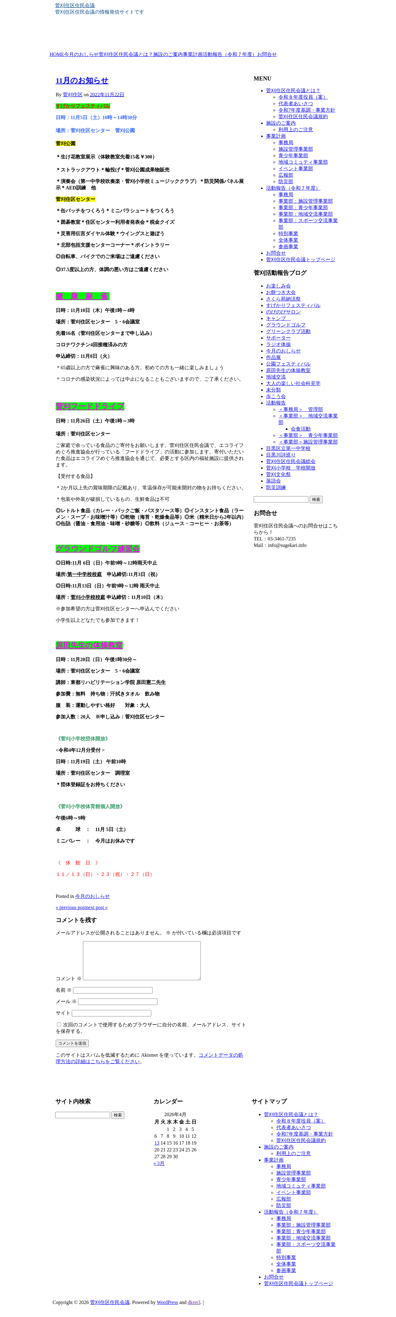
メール (66, 1009)
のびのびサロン (283, 311)
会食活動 (301, 428)
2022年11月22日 (107, 94)
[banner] (198, 27)
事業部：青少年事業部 (303, 207)
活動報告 (276, 402)
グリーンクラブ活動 (288, 331)
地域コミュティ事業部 (303, 162)
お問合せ (267, 54)
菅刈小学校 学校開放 (291, 467)
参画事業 (288, 246)
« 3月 (159, 1170)
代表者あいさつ (295, 103)
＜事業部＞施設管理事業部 (308, 441)
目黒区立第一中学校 (288, 448)
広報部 (285, 175)
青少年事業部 (293, 155)
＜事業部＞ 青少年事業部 (308, 435)
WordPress (167, 1309)
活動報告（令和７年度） (230, 54)
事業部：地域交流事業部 (305, 214)
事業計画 (193, 54)
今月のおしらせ (81, 54)
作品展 (273, 357)
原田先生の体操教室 (288, 370)
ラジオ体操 (278, 344)
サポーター (278, 337)
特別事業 (288, 233)
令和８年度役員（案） (303, 97)
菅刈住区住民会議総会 (291, 461)
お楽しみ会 (278, 285)
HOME (57, 54)
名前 (64, 997)
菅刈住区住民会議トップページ (300, 259)
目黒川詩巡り (281, 454)
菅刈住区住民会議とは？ (126, 54)
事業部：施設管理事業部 (305, 201)
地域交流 (276, 376)
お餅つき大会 (281, 292)
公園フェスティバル (288, 363)
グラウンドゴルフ (286, 324)
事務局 (285, 142)
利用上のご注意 (295, 129)
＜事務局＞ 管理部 (300, 409)
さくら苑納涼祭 (283, 298)
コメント (69, 986)
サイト (63, 1020)
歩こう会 (276, 396)
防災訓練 (276, 487)
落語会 (273, 480)
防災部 (285, 181)
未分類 (273, 389)
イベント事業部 (295, 168)
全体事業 (288, 240)
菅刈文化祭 (278, 474)
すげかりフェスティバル (293, 305)
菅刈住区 (73, 94)
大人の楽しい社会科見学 (293, 383)
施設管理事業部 (295, 149)
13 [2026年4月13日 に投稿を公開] (156, 1150)
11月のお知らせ (82, 80)
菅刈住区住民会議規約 (303, 116)
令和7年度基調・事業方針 (306, 110)
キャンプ (278, 318)
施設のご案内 (168, 54)
